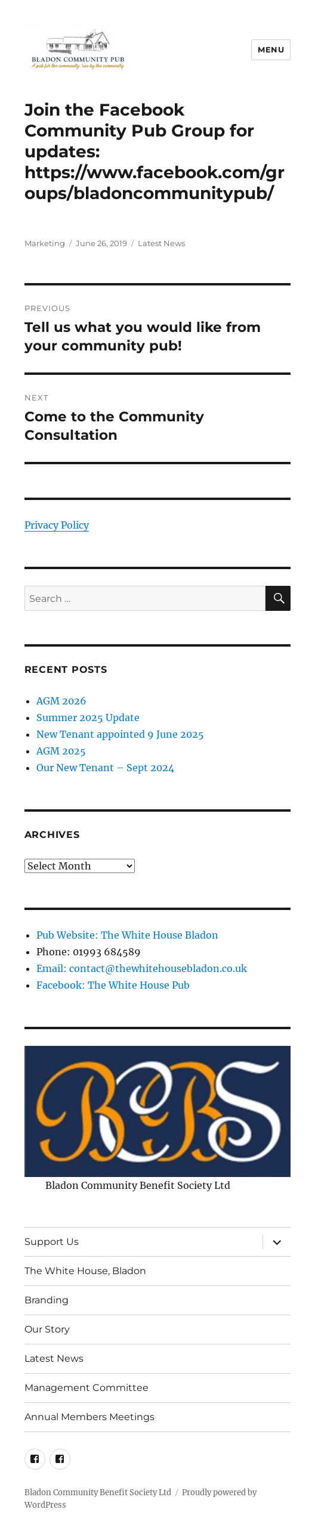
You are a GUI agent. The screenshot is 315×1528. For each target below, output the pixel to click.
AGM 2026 (61, 701)
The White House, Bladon (85, 1271)
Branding (46, 1300)
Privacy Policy (56, 525)
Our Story (47, 1329)
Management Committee (86, 1387)
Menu (271, 49)
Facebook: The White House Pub (113, 985)
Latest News (161, 243)
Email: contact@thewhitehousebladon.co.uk (141, 968)
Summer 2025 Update (88, 717)
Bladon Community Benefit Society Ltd (97, 1492)
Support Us (51, 1241)
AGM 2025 (61, 751)
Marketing (44, 243)
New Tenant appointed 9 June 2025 (120, 734)
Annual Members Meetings (89, 1417)
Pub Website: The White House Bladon (127, 935)
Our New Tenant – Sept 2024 (105, 768)
